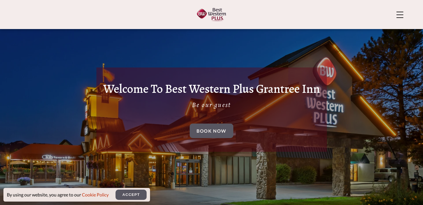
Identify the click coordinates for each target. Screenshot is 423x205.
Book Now (211, 141)
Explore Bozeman (373, 9)
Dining (280, 32)
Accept (131, 194)
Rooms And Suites (185, 32)
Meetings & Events (331, 32)
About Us (319, 9)
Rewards (385, 32)
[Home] (45, 32)
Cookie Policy (95, 194)
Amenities (240, 32)
